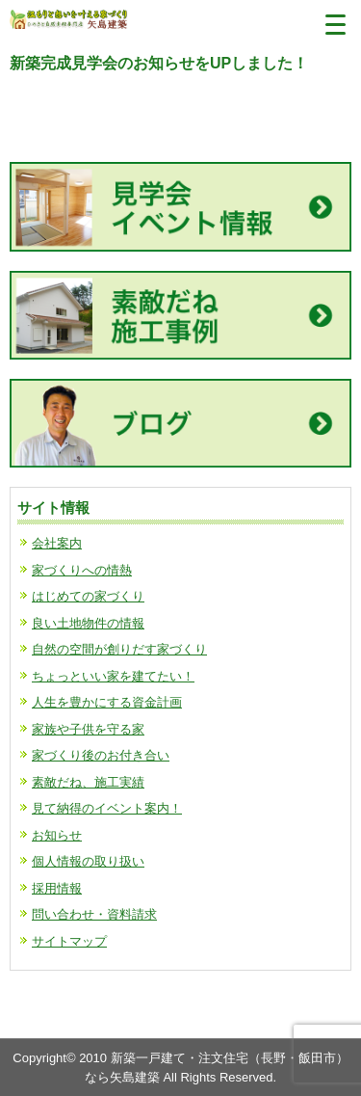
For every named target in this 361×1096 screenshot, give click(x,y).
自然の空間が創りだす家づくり (119, 649)
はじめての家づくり (88, 596)
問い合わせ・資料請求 (94, 914)
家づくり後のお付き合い (100, 755)
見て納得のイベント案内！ (107, 808)
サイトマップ (69, 941)
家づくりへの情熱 (82, 570)
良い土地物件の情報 (88, 623)
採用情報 (57, 888)
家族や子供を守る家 (88, 729)
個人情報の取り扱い (88, 861)
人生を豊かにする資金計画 (107, 702)
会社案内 (57, 543)
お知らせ (57, 835)
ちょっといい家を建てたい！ (113, 676)
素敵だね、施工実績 (88, 782)
